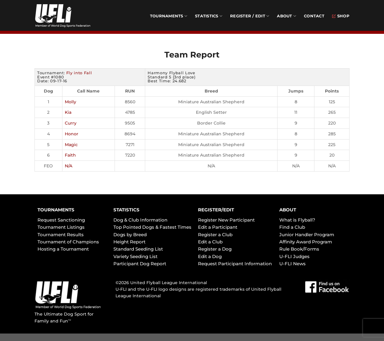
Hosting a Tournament (63, 249)
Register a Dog (215, 249)
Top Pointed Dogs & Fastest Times (152, 227)
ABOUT (287, 210)
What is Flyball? (297, 220)
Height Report (129, 242)
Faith (70, 155)
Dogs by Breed (130, 234)
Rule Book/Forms (299, 249)
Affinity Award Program (305, 242)
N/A (68, 166)
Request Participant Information (235, 263)
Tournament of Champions (68, 242)
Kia (68, 112)
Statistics (208, 16)
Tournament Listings (61, 227)
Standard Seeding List (138, 249)
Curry (70, 123)
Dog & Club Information (140, 220)
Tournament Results (61, 234)
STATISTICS (126, 210)
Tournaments (168, 16)
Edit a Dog (210, 256)
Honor (71, 134)
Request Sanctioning (61, 220)
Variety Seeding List (135, 256)
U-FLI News (292, 263)
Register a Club (215, 234)
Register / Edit (249, 16)
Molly (70, 101)
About (286, 16)
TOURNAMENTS (56, 210)
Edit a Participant (217, 227)
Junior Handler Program (306, 234)
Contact (314, 16)
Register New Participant (226, 220)
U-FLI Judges (294, 256)
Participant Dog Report (139, 263)
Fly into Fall (79, 72)
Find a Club (292, 227)
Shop (341, 16)
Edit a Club (210, 242)
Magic (71, 144)
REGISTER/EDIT (216, 210)
